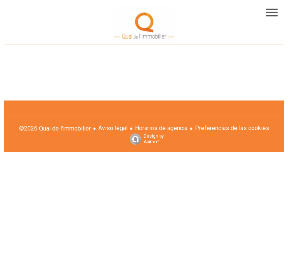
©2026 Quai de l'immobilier (55, 128)
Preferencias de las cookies (232, 128)
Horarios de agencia (161, 128)
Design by (145, 139)
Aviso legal (113, 128)
